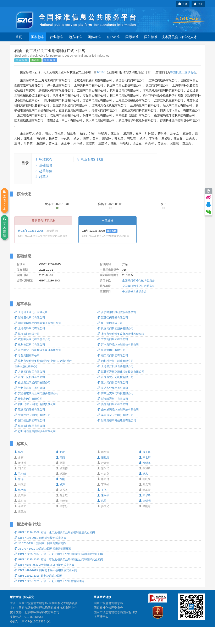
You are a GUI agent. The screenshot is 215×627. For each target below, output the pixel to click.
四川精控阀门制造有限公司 (115, 360)
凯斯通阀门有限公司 (111, 350)
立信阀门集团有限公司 (112, 339)
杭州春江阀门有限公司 (29, 344)
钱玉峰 (145, 452)
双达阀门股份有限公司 (29, 409)
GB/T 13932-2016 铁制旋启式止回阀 (38, 575)
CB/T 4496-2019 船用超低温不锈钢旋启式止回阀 (45, 570)
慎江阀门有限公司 (27, 333)
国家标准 (37, 37)
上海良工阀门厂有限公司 (31, 312)
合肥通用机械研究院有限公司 (116, 312)
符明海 (145, 462)
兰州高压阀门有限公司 (29, 387)
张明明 (145, 500)
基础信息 (45, 165)
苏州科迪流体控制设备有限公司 (35, 431)
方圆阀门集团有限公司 (29, 371)
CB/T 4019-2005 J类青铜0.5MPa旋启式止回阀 (44, 564)
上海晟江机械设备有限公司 (115, 366)
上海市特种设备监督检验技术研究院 (120, 333)
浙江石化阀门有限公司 (29, 317)
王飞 (101, 489)
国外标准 (151, 37)
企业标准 (113, 37)
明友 (60, 452)
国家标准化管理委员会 (108, 607)
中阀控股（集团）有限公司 (32, 415)
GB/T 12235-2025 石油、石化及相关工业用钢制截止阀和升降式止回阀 (58, 559)
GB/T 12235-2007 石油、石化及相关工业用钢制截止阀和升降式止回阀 (58, 554)
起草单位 (45, 171)
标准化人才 (188, 37)
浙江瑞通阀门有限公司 (112, 398)
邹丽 (60, 457)
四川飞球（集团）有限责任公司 (35, 404)
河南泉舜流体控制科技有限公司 (118, 344)
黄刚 (60, 479)
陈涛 (18, 479)
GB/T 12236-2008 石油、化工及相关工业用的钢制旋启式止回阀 (54, 532)
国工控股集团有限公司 (29, 420)
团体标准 (94, 37)
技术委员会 (169, 37)
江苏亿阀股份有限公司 (112, 317)
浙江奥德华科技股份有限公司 (116, 420)
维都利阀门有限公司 (28, 398)
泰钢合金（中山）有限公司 (115, 415)
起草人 (44, 177)
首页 (18, 37)
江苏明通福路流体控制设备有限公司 (120, 371)
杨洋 (60, 484)
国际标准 (132, 37)
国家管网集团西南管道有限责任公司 (37, 323)
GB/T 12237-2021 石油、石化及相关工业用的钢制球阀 (49, 581)
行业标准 (56, 37)
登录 (182, 3)
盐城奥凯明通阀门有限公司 (32, 382)
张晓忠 (103, 457)
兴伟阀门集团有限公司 (112, 404)
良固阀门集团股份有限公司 (115, 328)
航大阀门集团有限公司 (29, 425)
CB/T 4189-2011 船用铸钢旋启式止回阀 (40, 537)
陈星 (101, 500)
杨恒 (18, 452)
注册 (198, 3)
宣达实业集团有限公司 (112, 387)
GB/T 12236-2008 (31, 230)
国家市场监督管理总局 (108, 603)
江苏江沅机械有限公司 (29, 377)
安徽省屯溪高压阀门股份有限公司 (36, 393)
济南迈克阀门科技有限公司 (115, 393)
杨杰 (143, 473)
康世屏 (145, 457)
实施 (110, 204)
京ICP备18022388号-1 (36, 621)
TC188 (101, 72)
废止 (163, 204)
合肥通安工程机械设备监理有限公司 (37, 350)
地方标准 (75, 37)
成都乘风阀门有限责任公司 (32, 339)
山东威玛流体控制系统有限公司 (118, 409)
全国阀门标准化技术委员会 (138, 280)
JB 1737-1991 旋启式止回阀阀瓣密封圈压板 (42, 548)
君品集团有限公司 (27, 355)
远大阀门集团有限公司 (112, 382)
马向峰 (20, 473)
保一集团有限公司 (110, 323)
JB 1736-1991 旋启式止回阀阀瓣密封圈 (40, 543)
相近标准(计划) (92, 159)
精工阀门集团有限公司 (112, 355)
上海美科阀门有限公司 (29, 328)
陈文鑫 (20, 489)
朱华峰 (145, 495)
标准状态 (45, 159)
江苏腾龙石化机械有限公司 (115, 377)
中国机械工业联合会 (183, 72)
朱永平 (103, 495)
